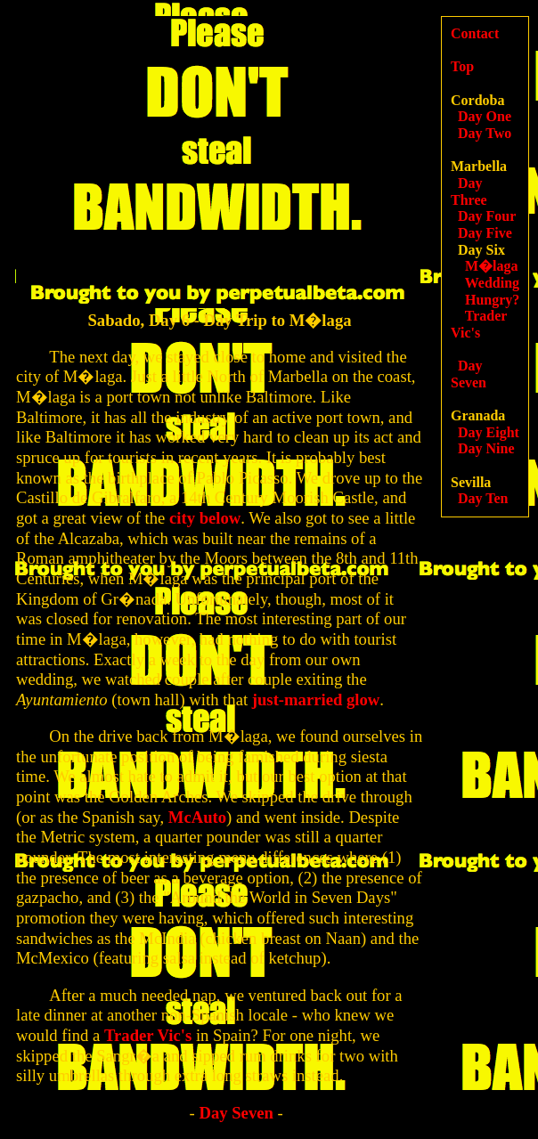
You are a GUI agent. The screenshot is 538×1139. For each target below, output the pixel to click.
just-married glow (316, 699)
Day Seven (236, 1112)
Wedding (492, 282)
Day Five (485, 232)
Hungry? (492, 299)
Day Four (487, 216)
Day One (484, 116)
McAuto (197, 817)
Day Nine (486, 448)
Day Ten (483, 498)
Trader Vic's (148, 1035)
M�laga (491, 265)
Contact (475, 33)
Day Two (484, 133)
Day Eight (488, 432)
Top (462, 66)
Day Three (469, 191)
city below (204, 517)
